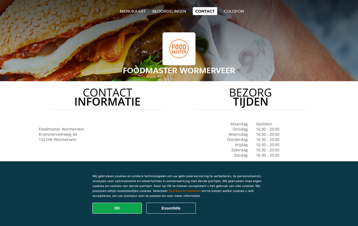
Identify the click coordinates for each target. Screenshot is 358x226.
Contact (205, 11)
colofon (234, 11)
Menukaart (133, 11)
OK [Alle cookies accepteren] (117, 208)
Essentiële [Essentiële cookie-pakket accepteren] (170, 208)
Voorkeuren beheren (185, 191)
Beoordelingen (169, 11)
